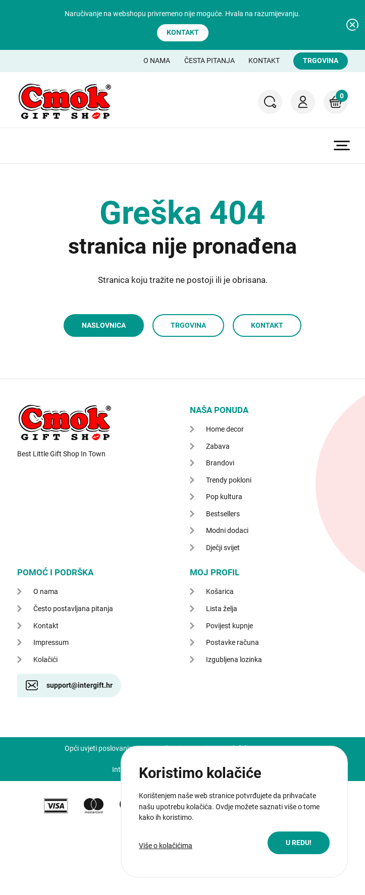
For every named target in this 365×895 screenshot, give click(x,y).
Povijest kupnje (229, 626)
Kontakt (183, 32)
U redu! (298, 843)
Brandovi (220, 463)
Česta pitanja (209, 60)
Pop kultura (224, 497)
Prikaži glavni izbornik (342, 145)
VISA (56, 805)
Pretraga (270, 102)
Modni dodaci (227, 530)
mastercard (93, 805)
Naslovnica (104, 325)
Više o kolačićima (165, 846)
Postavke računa (232, 642)
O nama (156, 60)
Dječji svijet (223, 548)
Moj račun (303, 102)
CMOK (65, 101)
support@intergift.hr (79, 685)
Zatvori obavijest (352, 25)
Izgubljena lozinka (234, 659)
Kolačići (45, 659)
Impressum (51, 642)
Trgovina (320, 60)
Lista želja (221, 609)
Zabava (218, 446)
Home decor (225, 429)
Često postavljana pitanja (73, 609)
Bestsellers (223, 514)
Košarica (336, 96)
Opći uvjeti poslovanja (99, 748)
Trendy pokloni (228, 480)
